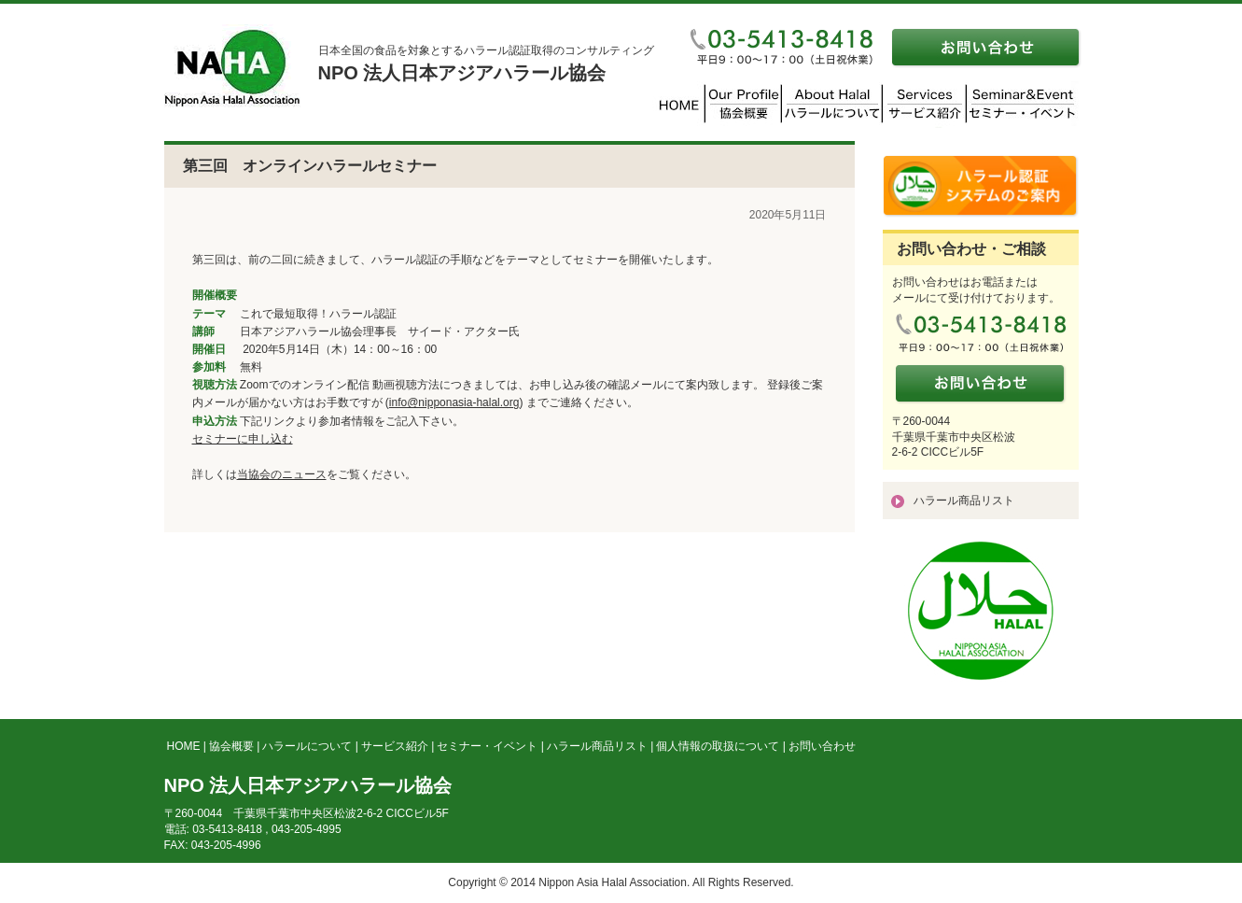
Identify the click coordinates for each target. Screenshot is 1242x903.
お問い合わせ (822, 746)
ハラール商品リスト (964, 500)
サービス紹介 (394, 746)
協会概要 (231, 746)
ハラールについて (307, 746)
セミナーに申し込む (242, 438)
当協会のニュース (282, 474)
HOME (184, 746)
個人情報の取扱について (717, 746)
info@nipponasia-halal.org (454, 402)
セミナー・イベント (487, 746)
